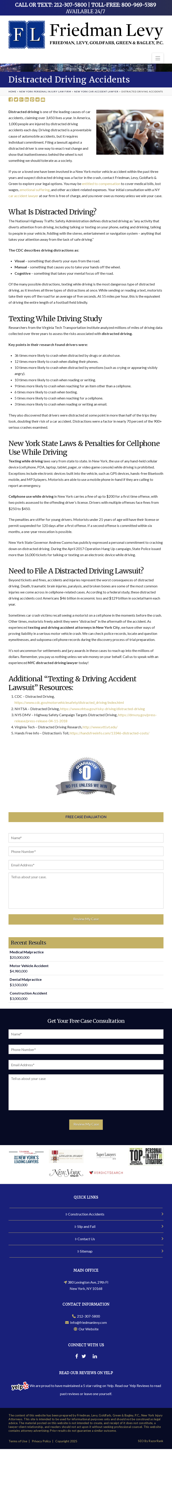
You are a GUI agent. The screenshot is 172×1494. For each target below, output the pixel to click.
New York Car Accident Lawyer (96, 91)
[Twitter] (84, 1355)
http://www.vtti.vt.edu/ (100, 727)
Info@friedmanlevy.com (86, 1321)
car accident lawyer (23, 196)
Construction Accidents (85, 1213)
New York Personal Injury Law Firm (45, 91)
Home (12, 91)
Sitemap (85, 1250)
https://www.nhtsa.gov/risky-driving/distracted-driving (102, 709)
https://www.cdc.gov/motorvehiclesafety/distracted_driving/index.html (69, 702)
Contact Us (85, 1237)
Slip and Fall (84, 1225)
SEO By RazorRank (150, 1439)
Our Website (86, 1327)
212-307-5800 (86, 1315)
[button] (157, 58)
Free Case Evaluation (86, 816)
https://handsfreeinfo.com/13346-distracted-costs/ (109, 733)
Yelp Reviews (139, 1384)
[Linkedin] (95, 1355)
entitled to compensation (101, 183)
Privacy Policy (41, 1440)
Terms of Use (18, 1440)
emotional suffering (35, 189)
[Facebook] (76, 1355)
